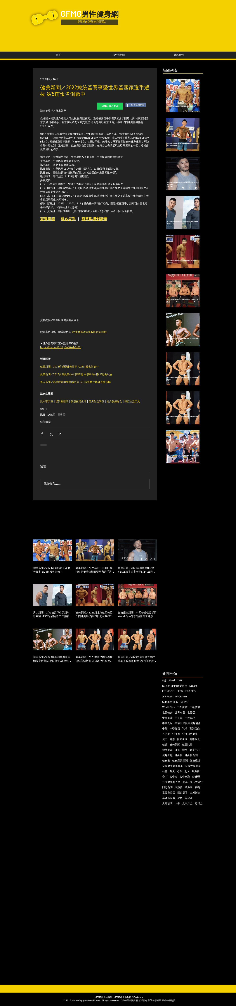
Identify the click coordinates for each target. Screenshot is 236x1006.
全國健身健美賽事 (172, 766)
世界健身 (167, 712)
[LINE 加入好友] (110, 106)
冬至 (179, 771)
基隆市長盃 (168, 798)
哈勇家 (188, 787)
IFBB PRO (190, 691)
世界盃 (61, 415)
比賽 (42, 415)
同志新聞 (167, 787)
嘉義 (197, 787)
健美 (164, 744)
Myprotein (181, 696)
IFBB (180, 691)
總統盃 (51, 415)
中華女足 (167, 723)
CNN (179, 680)
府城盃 (198, 803)
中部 (164, 728)
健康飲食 (195, 739)
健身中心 (195, 750)
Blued (172, 680)
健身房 (179, 755)
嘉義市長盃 (168, 793)
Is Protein (167, 696)
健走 (177, 750)
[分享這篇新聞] (135, 105)
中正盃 (179, 718)
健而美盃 (167, 750)
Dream (193, 686)
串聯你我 (175, 728)
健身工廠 (167, 755)
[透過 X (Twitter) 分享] (51, 434)
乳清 (184, 728)
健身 (184, 750)
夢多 (180, 798)
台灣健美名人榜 (171, 782)
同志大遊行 (196, 782)
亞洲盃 (176, 734)
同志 (185, 782)
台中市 (173, 776)
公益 (164, 771)
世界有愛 (180, 712)
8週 (164, 680)
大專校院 (167, 803)
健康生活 (182, 739)
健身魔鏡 (195, 760)
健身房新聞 (191, 755)
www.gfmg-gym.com (82, 1001)
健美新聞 (45, 422)
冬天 (172, 771)
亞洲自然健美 (190, 734)
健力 (164, 739)
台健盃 (196, 776)
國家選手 (182, 793)
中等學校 (190, 718)
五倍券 (166, 734)
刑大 (187, 771)
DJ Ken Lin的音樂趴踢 (174, 686)
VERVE (184, 702)
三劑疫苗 (182, 707)
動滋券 (195, 771)
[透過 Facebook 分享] (42, 434)
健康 (172, 739)
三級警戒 (195, 707)
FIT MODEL (168, 691)
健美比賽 (187, 744)
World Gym (168, 707)
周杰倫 (179, 787)
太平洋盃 (187, 803)
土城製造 (195, 793)
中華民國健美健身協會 (188, 723)
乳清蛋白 (195, 728)
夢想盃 (188, 798)
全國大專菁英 (193, 766)
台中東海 (185, 776)
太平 (177, 803)
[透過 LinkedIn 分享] (60, 434)
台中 (164, 776)
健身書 (166, 760)
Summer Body (170, 702)
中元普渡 (167, 718)
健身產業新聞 (180, 760)
